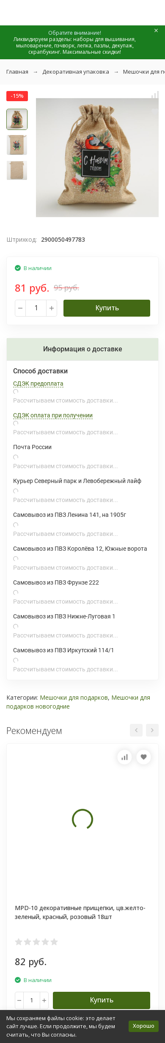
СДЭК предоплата (38, 383)
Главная (17, 71)
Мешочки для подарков (74, 697)
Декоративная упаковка (75, 71)
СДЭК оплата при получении (53, 415)
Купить (107, 307)
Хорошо (143, 1025)
